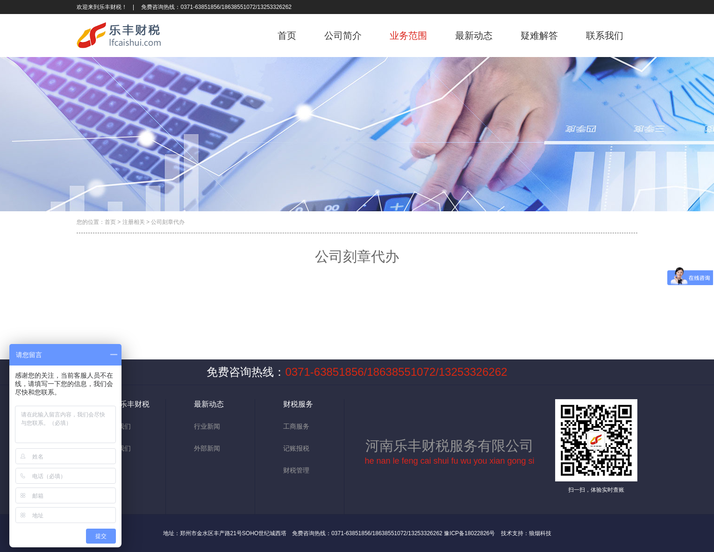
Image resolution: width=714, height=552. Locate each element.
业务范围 (408, 35)
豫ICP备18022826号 (469, 533)
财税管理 (296, 470)
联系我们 (604, 35)
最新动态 (474, 35)
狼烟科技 (540, 533)
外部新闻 (207, 448)
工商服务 (296, 426)
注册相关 (133, 222)
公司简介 (343, 35)
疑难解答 (539, 35)
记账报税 (296, 448)
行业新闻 (207, 426)
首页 (287, 35)
